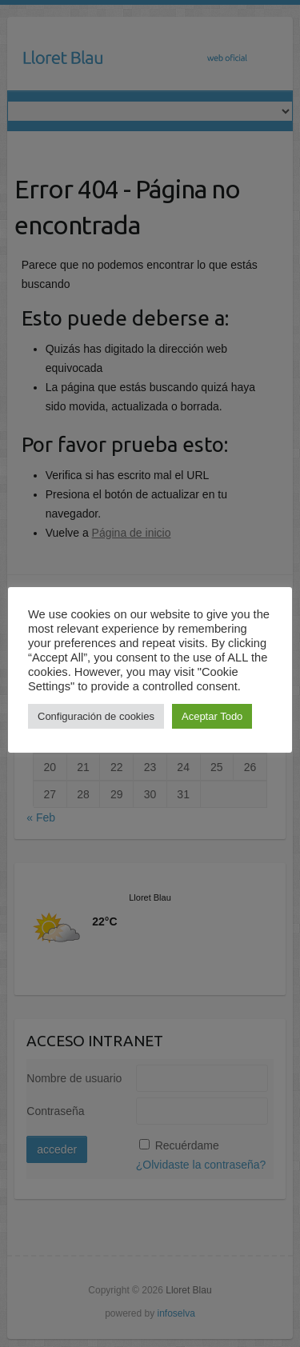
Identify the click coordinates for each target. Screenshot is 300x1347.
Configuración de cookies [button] (96, 716)
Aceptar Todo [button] (212, 716)
